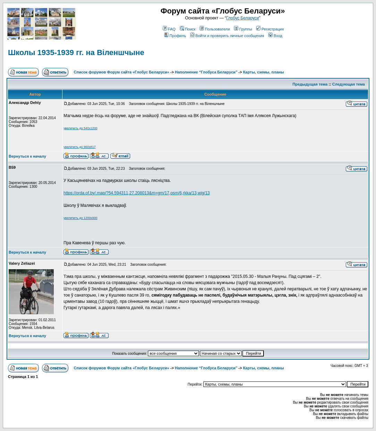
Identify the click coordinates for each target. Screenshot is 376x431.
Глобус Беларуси (242, 18)
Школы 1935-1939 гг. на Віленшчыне (76, 52)
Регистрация (270, 29)
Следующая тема (348, 84)
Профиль (175, 36)
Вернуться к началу (27, 156)
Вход (275, 36)
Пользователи (215, 29)
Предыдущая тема (310, 84)
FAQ (169, 29)
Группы (243, 29)
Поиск (187, 29)
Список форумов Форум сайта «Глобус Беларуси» (121, 72)
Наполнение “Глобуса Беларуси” (206, 72)
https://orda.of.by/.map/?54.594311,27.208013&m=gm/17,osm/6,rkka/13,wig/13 (137, 193)
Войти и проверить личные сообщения (227, 36)
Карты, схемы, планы (263, 72)
